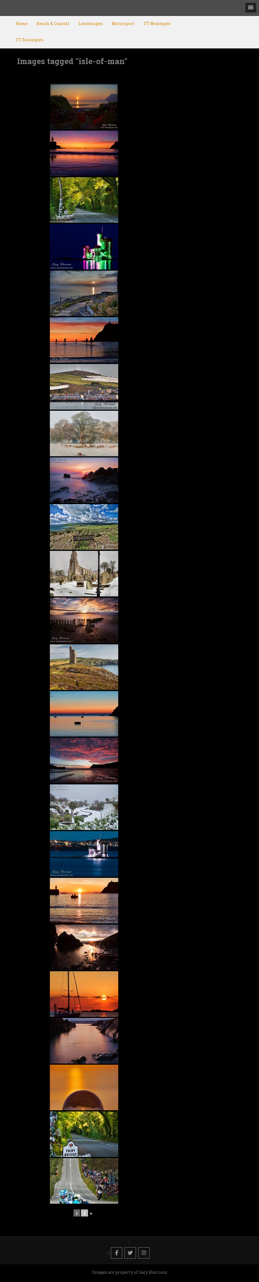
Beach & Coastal (53, 23)
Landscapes (90, 23)
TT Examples (29, 39)
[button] (250, 8)
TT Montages (156, 23)
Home (22, 23)
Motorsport (122, 23)
